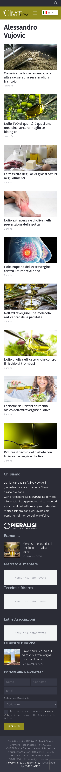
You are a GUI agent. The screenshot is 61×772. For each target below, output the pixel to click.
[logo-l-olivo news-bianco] (16, 13)
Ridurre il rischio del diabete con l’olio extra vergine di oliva (28, 454)
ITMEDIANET (32, 766)
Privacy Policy (14, 762)
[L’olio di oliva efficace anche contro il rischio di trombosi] (30, 332)
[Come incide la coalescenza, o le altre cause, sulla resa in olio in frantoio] (30, 46)
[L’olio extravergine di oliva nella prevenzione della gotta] (30, 193)
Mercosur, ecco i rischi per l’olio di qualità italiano (37, 547)
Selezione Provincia (16, 698)
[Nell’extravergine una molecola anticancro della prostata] (30, 286)
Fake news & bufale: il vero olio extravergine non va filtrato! (37, 655)
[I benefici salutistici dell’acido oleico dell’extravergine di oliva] (30, 378)
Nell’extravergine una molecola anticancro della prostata (27, 315)
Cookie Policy (32, 762)
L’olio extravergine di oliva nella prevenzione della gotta (28, 222)
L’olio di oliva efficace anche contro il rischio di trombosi (30, 361)
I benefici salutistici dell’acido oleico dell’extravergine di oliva (27, 408)
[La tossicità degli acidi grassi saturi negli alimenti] (30, 147)
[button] (56, 3)
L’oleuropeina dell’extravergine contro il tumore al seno (27, 269)
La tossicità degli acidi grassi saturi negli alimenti (30, 176)
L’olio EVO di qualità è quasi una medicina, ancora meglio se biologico (28, 127)
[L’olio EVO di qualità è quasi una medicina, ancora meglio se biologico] (30, 96)
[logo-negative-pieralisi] (20, 526)
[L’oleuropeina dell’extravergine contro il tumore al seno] (30, 239)
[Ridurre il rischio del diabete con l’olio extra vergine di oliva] (30, 425)
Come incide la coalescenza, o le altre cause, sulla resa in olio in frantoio (27, 77)
